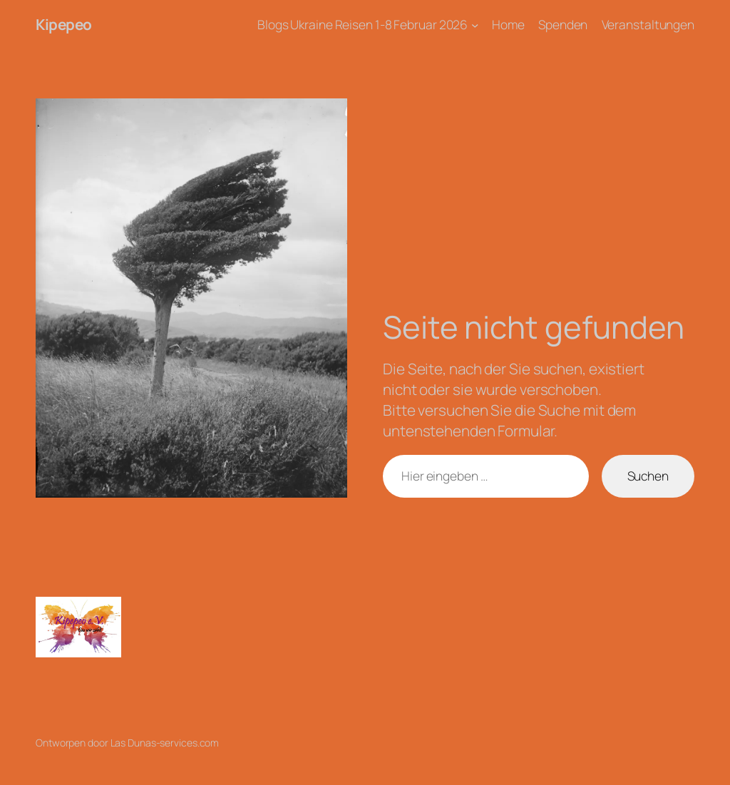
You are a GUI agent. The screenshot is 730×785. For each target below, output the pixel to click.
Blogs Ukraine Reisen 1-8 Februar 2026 (362, 24)
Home (508, 24)
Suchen (648, 475)
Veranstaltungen (648, 24)
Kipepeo (64, 24)
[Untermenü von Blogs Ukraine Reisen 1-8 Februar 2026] (474, 24)
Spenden (562, 24)
